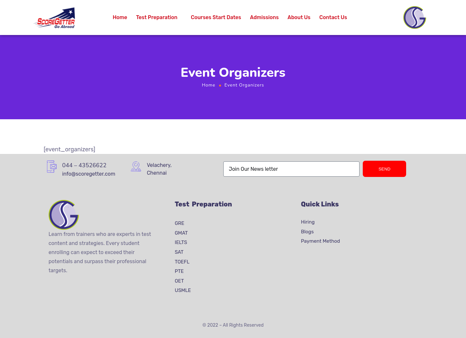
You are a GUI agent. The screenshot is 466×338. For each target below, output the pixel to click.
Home (120, 17)
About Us (299, 17)
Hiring (308, 222)
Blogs (307, 232)
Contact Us (333, 17)
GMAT (181, 233)
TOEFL (182, 261)
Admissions (264, 17)
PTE (179, 271)
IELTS (181, 242)
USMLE (183, 290)
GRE (179, 223)
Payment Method (320, 241)
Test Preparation (156, 17)
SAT (179, 252)
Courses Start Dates (216, 17)
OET (179, 281)
